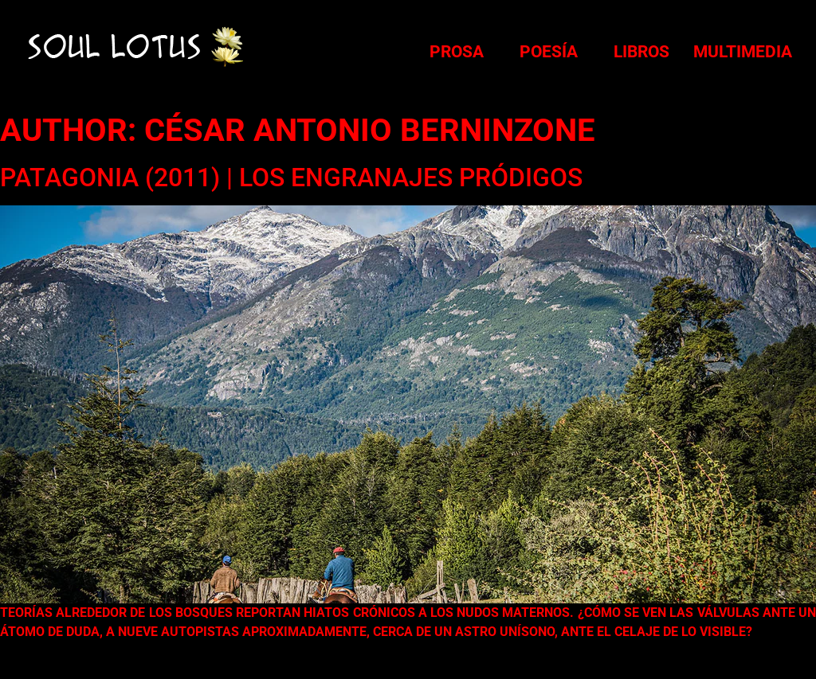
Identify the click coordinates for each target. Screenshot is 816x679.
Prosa (457, 51)
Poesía (549, 51)
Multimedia (742, 51)
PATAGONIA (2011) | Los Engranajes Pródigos (291, 177)
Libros (641, 51)
